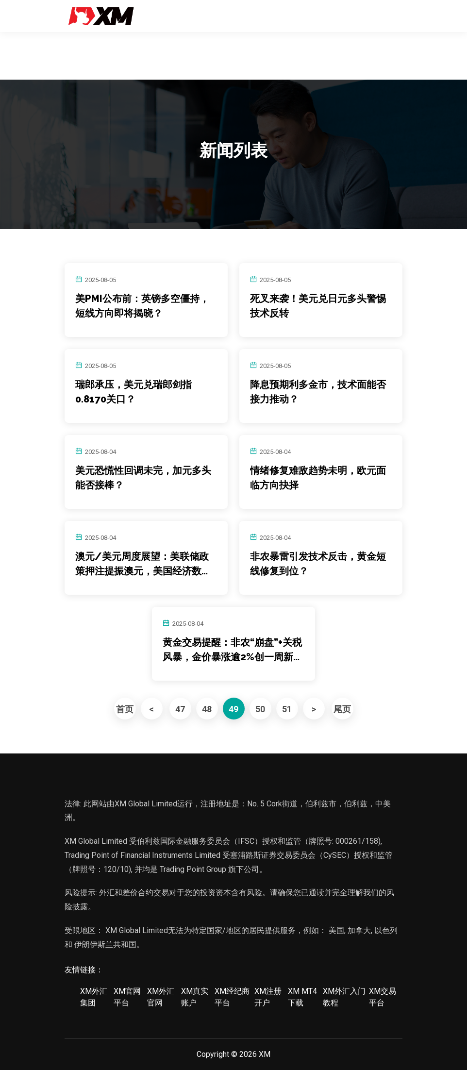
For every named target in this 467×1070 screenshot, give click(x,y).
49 (233, 709)
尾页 (342, 709)
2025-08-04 (100, 451)
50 (260, 709)
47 (180, 709)
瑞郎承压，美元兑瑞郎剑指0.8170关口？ (133, 392)
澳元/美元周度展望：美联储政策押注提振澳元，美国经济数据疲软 (143, 564)
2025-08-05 (100, 280)
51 (287, 709)
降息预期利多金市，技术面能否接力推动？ (318, 392)
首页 (124, 709)
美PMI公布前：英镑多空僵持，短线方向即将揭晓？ (142, 306)
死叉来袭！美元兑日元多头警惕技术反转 (318, 306)
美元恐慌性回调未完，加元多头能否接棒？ (143, 478)
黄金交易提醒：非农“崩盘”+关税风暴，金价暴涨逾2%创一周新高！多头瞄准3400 (232, 650)
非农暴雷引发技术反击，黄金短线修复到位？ (318, 564)
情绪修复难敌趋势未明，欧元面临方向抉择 (318, 478)
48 (207, 709)
